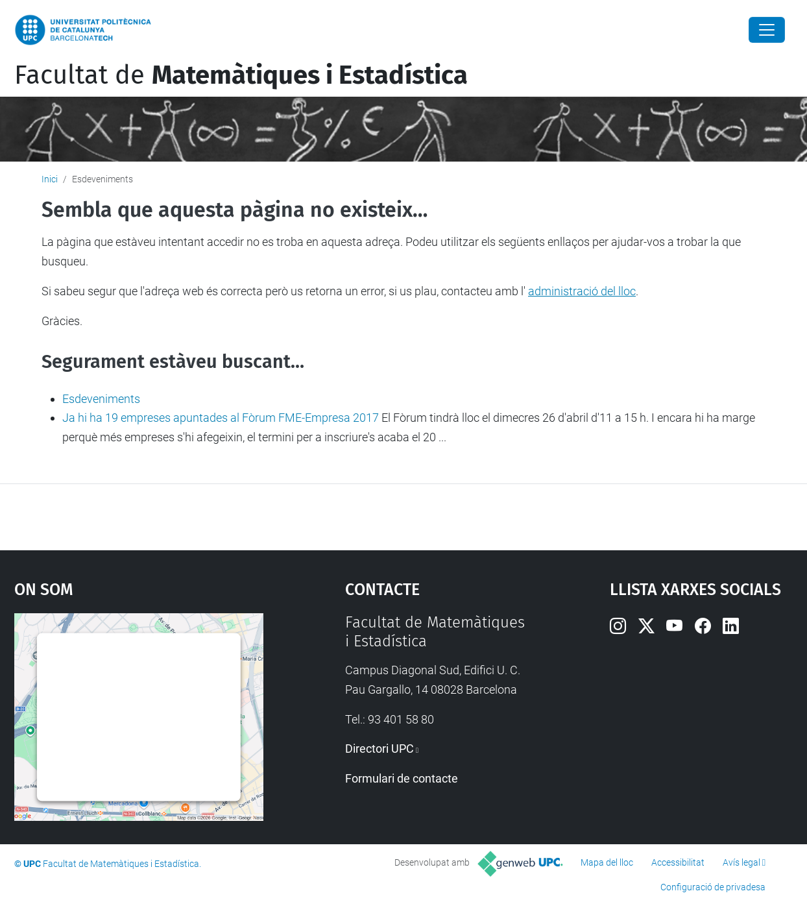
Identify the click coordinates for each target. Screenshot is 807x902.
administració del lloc (582, 291)
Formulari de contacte (401, 778)
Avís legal (741, 862)
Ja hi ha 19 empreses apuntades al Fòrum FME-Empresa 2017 (220, 417)
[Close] (767, 30)
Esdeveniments (101, 399)
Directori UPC (379, 748)
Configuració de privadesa (712, 887)
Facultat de (241, 75)
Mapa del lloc (607, 862)
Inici (50, 179)
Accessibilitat (678, 862)
